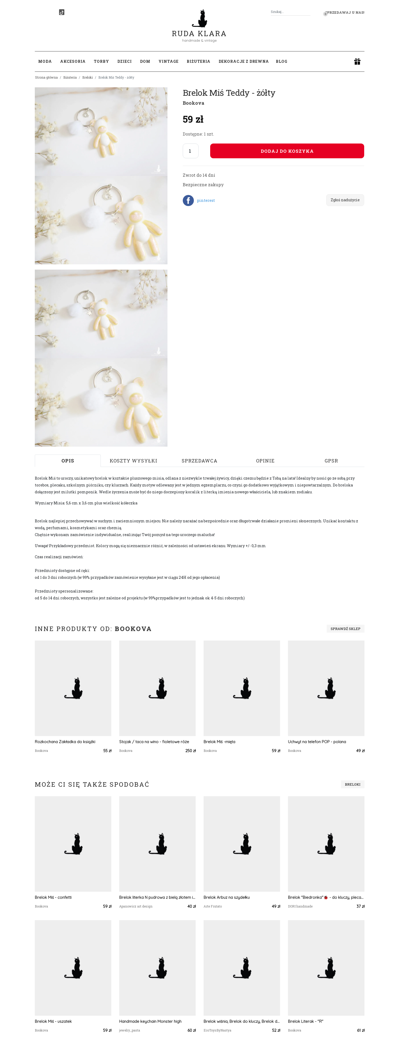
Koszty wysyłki (133, 460)
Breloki (87, 77)
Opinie (265, 460)
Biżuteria (70, 77)
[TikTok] (61, 12)
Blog (281, 61)
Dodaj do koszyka (287, 151)
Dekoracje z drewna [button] (244, 61)
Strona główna (46, 77)
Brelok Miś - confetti (53, 897)
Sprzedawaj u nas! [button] (344, 12)
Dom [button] (145, 61)
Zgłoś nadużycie (345, 199)
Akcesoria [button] (73, 61)
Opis (67, 460)
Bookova (193, 103)
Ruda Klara (199, 29)
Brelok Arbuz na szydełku (227, 897)
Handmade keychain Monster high (150, 1021)
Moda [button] (45, 61)
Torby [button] (101, 61)
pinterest (206, 200)
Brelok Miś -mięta (219, 741)
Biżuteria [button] (198, 61)
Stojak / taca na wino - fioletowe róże (154, 741)
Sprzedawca (200, 460)
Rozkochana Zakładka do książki (65, 741)
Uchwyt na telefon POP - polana (317, 741)
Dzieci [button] (124, 61)
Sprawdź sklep (345, 628)
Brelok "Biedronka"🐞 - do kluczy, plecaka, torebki (326, 897)
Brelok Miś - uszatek (53, 1021)
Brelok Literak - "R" (305, 1021)
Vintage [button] (168, 61)
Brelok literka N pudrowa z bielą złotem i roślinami (157, 897)
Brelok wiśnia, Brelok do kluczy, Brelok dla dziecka (242, 1021)
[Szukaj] (308, 12)
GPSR (331, 460)
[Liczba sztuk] (191, 151)
